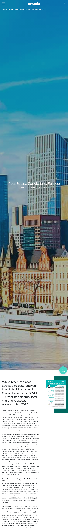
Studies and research (13, 9)
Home (3, 9)
